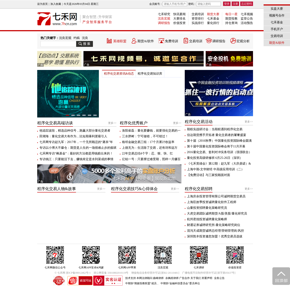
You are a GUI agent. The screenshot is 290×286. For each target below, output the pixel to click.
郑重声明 (207, 278)
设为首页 (42, 4)
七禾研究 (164, 14)
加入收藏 (55, 4)
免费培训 (171, 41)
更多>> (112, 123)
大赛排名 (179, 18)
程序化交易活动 (198, 121)
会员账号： (168, 4)
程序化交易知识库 (150, 73)
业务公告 (219, 278)
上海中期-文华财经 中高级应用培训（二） (215, 169)
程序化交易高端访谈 (55, 123)
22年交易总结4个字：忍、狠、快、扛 (147, 153)
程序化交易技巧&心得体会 (134, 189)
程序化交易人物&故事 (56, 189)
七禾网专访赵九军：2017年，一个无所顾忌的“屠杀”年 (76, 142)
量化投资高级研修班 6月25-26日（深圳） (215, 158)
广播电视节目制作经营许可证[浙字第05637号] (208, 272)
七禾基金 (213, 18)
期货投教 (231, 18)
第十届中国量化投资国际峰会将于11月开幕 (216, 146)
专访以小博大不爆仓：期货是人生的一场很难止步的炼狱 (77, 147)
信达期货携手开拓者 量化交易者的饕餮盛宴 (216, 135)
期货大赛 (213, 14)
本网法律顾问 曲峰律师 (150, 278)
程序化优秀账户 (134, 123)
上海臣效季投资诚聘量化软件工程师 (211, 202)
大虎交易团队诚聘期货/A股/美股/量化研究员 (217, 213)
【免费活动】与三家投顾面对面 (208, 175)
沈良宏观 (164, 18)
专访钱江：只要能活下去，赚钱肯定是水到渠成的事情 (76, 159)
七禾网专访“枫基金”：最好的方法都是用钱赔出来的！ (76, 153)
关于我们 (195, 278)
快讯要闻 (179, 14)
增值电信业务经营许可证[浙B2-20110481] (155, 272)
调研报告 (164, 23)
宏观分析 (243, 41)
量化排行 (213, 23)
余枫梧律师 (172, 278)
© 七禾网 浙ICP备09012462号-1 (73, 272)
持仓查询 (231, 23)
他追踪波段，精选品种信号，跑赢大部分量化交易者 (74, 130)
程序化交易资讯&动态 (119, 73)
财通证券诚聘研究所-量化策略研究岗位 (213, 225)
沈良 (85, 38)
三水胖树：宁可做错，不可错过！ (145, 136)
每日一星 (231, 14)
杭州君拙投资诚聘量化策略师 (207, 219)
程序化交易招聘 (198, 189)
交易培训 (198, 14)
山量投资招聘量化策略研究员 (207, 207)
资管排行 (198, 18)
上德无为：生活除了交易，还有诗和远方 (149, 147)
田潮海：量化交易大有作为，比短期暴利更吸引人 (73, 136)
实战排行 (198, 23)
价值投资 (179, 23)
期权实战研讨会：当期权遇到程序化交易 (214, 129)
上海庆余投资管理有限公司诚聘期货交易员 (216, 196)
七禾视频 (247, 14)
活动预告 (247, 23)
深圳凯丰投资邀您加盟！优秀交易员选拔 (214, 236)
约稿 (77, 38)
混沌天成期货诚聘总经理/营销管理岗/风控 (215, 230)
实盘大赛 (277, 8)
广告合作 (184, 278)
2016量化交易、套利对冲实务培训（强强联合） (219, 152)
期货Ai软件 (145, 41)
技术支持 (130, 278)
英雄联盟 (119, 41)
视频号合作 (276, 15)
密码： (204, 4)
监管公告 (247, 18)
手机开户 (277, 29)
